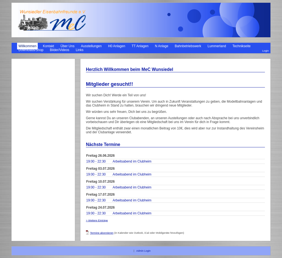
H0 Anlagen (116, 46)
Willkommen (27, 46)
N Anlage (161, 46)
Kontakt (48, 46)
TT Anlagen (140, 46)
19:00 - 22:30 (96, 161)
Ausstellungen (91, 46)
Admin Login (143, 250)
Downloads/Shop (31, 50)
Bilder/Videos (59, 50)
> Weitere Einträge (97, 220)
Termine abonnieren (101, 232)
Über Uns (68, 46)
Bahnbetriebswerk (188, 46)
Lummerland (217, 46)
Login (265, 50)
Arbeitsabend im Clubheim (132, 161)
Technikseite (241, 46)
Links (79, 50)
